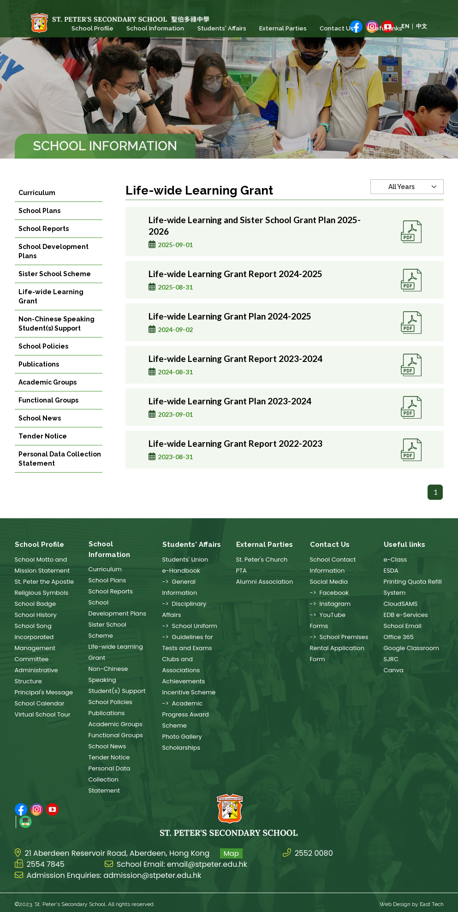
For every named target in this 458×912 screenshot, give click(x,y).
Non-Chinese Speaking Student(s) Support (56, 337)
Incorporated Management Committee (35, 648)
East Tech (432, 901)
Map (231, 850)
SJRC (391, 659)
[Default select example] (407, 211)
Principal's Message (44, 692)
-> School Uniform (189, 626)
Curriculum (36, 206)
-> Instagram (330, 603)
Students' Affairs (221, 27)
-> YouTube (328, 614)
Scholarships (181, 747)
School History (36, 614)
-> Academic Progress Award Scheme (185, 714)
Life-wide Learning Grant (50, 310)
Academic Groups (47, 396)
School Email (403, 626)
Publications (38, 378)
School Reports (43, 242)
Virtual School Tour (43, 714)
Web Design (395, 901)
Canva (394, 670)
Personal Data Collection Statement (59, 472)
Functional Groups (48, 414)
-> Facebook (329, 592)
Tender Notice (42, 450)
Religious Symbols (42, 592)
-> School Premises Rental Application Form (339, 648)
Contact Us (336, 27)
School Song (33, 626)
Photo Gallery (182, 736)
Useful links (383, 27)
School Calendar (40, 703)
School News (39, 432)
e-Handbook (181, 570)
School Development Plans (53, 265)
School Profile (92, 27)
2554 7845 (46, 861)
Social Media (329, 581)
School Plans (39, 224)
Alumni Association (264, 581)
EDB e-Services (406, 614)
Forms (319, 626)
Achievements (183, 681)
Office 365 (399, 637)
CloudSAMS (401, 603)
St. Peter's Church (262, 559)
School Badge (35, 603)
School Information (155, 27)
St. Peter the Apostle (44, 581)
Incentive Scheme (189, 692)
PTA (241, 570)
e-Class (395, 559)
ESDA (391, 570)
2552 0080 (314, 850)
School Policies (43, 360)
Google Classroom (412, 648)
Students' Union (185, 559)
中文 (421, 26)
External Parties (282, 27)
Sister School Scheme (54, 287)
